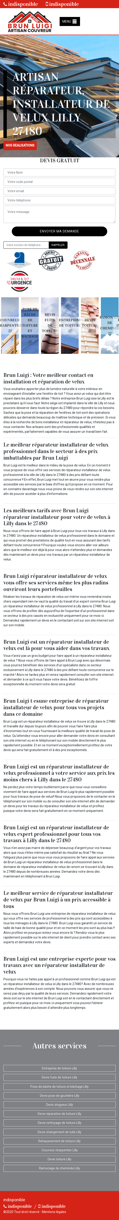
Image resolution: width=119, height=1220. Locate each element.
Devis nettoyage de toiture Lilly (59, 1123)
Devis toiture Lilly (59, 1159)
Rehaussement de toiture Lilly (59, 1141)
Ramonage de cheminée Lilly (59, 1168)
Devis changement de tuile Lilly (59, 1132)
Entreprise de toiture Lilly (59, 1068)
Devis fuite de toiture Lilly (59, 1077)
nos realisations (20, 145)
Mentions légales (54, 1212)
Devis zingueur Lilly (59, 1105)
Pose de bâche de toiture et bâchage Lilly (59, 1086)
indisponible (20, 4)
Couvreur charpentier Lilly (59, 1150)
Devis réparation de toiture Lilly (59, 1114)
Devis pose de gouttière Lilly (59, 1095)
